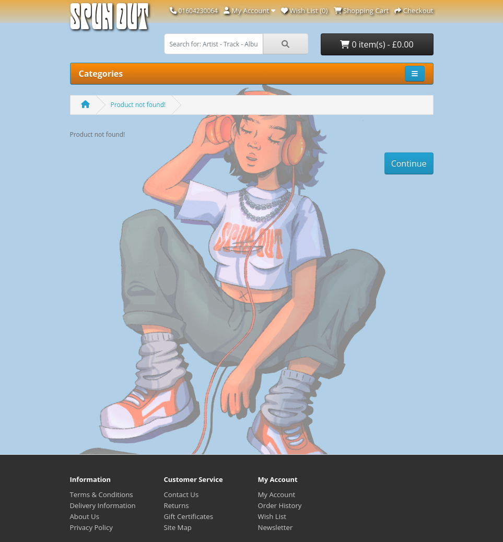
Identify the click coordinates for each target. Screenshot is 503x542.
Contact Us (181, 494)
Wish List (272, 516)
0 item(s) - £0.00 (376, 44)
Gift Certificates (188, 516)
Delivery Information (103, 505)
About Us (84, 516)
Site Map (178, 527)
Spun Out (109, 20)
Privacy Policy (91, 527)
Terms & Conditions (101, 494)
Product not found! (138, 104)
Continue (409, 163)
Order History (280, 505)
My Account (277, 494)
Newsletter (275, 527)
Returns (176, 505)
